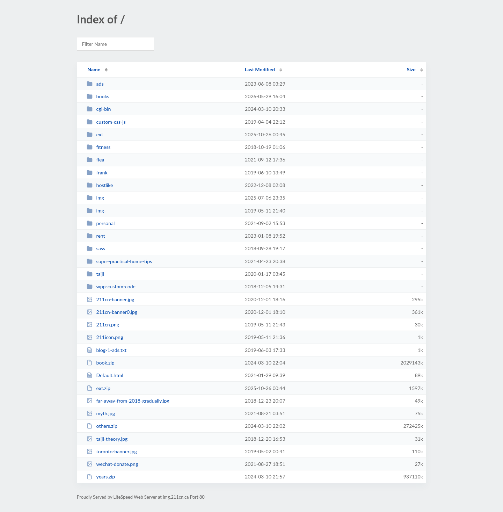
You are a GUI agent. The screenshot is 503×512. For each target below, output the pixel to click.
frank (97, 172)
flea (95, 160)
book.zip (100, 363)
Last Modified (260, 69)
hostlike (100, 185)
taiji (95, 274)
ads (95, 84)
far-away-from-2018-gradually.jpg (128, 401)
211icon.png (105, 337)
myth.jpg (101, 413)
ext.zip (98, 388)
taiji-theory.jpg (107, 439)
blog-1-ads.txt (106, 350)
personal (101, 223)
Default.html (105, 375)
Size (411, 69)
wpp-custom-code (111, 286)
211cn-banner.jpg (110, 299)
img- (96, 211)
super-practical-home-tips (119, 261)
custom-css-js (106, 122)
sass (96, 248)
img (95, 198)
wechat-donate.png (112, 464)
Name (93, 69)
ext (95, 134)
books (98, 96)
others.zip (102, 426)
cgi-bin (99, 109)
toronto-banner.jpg (112, 451)
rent (96, 236)
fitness (98, 147)
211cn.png (103, 324)
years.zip (101, 476)
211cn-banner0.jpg (112, 312)
